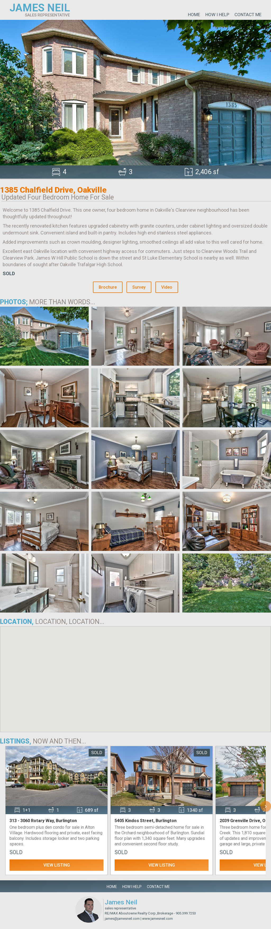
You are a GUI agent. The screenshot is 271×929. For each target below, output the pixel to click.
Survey (139, 287)
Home (194, 14)
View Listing (56, 865)
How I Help (217, 14)
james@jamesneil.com (122, 919)
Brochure (108, 287)
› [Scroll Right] (266, 806)
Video (166, 287)
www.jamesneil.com (157, 919)
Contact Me (247, 14)
